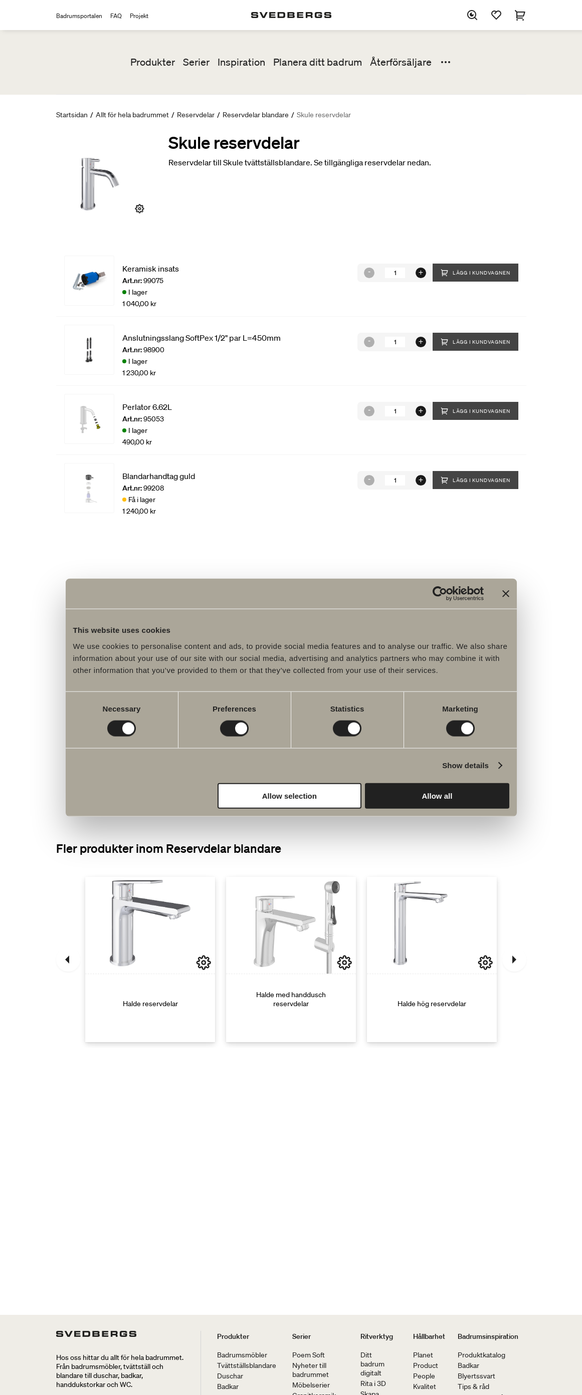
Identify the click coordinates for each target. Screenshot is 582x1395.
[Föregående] (68, 960)
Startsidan (72, 114)
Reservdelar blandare (256, 114)
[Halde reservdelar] (150, 959)
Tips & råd (473, 1386)
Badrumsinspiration (488, 1336)
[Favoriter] (496, 15)
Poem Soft (308, 1354)
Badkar (228, 1386)
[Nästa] (514, 960)
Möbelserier (311, 1384)
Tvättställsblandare (246, 1365)
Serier (196, 62)
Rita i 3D (373, 1383)
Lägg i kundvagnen (475, 273)
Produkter (152, 62)
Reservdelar (196, 114)
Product (425, 1365)
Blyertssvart (476, 1375)
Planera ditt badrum (317, 62)
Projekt (139, 16)
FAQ (116, 16)
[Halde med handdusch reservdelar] (291, 959)
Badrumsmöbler (242, 1354)
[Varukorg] (520, 15)
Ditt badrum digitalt (372, 1363)
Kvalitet (424, 1386)
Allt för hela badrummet (132, 114)
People (424, 1375)
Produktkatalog (481, 1354)
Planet (423, 1354)
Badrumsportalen (79, 16)
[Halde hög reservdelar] (432, 959)
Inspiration (241, 62)
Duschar (230, 1375)
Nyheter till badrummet (310, 1370)
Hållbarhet (429, 1336)
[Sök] (472, 15)
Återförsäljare (401, 62)
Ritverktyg (376, 1336)
